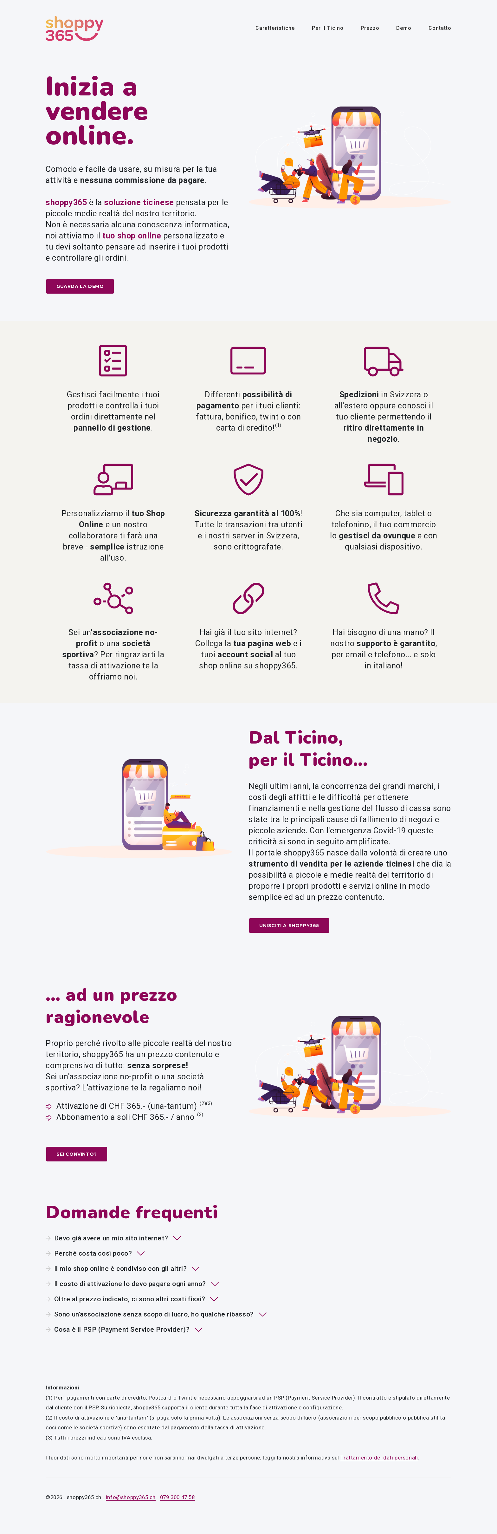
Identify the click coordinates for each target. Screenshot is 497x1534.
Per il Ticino (328, 28)
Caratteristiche (275, 28)
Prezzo (370, 28)
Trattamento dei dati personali (379, 1457)
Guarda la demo (79, 286)
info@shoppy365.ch (131, 1497)
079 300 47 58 (177, 1497)
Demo (403, 28)
